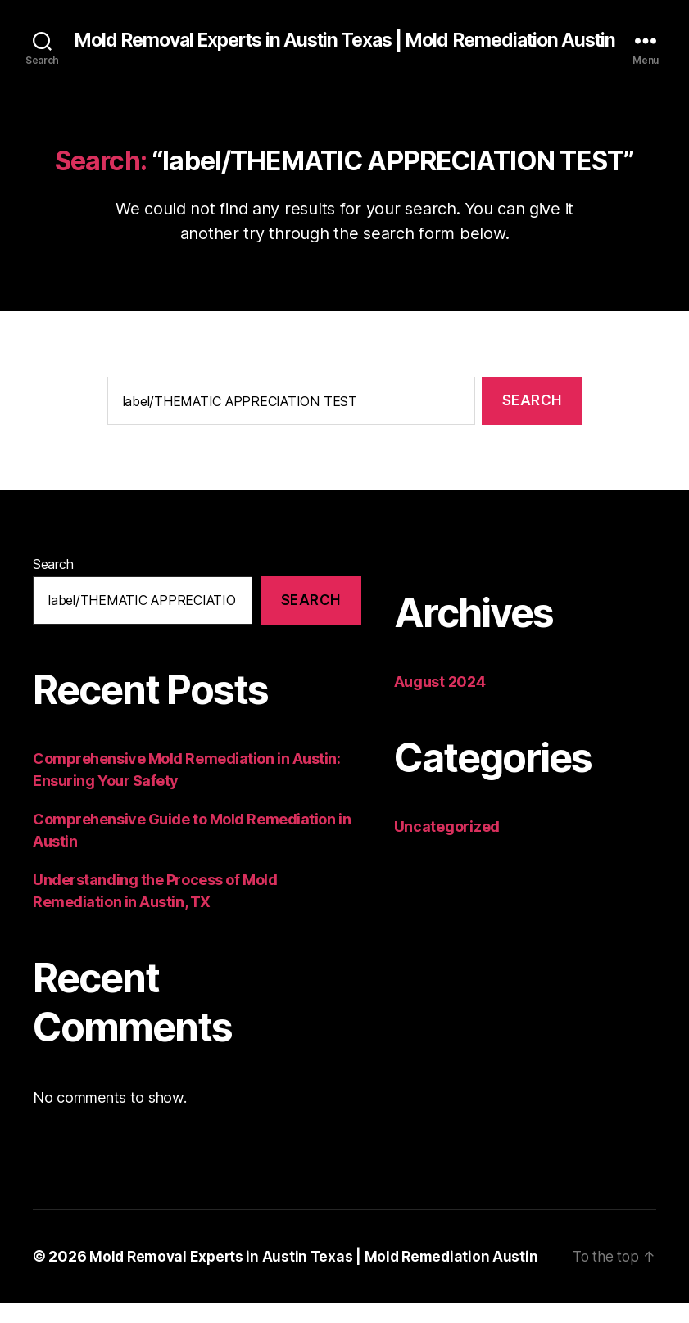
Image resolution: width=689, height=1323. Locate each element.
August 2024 (440, 702)
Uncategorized (447, 847)
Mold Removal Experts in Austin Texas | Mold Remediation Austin (344, 50)
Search (53, 584)
